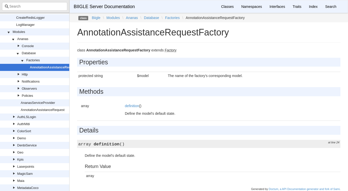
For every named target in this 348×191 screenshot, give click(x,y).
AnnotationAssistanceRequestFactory (59, 67)
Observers (29, 88)
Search (330, 7)
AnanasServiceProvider (38, 103)
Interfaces (277, 7)
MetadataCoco (28, 188)
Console (28, 46)
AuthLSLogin (26, 117)
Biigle (96, 18)
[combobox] (34, 6)
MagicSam (25, 174)
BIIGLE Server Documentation (104, 6)
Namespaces (251, 7)
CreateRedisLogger (30, 18)
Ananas (22, 39)
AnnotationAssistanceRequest (42, 110)
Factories (33, 60)
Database (29, 53)
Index (313, 7)
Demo (21, 138)
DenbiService (27, 145)
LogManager (25, 25)
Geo (20, 152)
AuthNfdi (23, 124)
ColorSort (24, 131)
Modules (19, 32)
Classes (227, 7)
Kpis (20, 159)
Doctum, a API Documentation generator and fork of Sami (304, 188)
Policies (27, 96)
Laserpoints (25, 166)
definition (132, 106)
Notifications (31, 81)
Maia (20, 181)
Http (25, 74)
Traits (297, 7)
